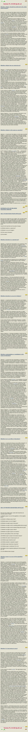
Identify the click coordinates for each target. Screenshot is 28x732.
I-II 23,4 (24, 256)
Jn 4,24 (6, 70)
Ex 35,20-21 (12, 270)
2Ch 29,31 (23, 245)
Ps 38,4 (13, 379)
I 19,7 (10, 686)
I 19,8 (13, 686)
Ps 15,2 (2, 22)
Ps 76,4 (24, 470)
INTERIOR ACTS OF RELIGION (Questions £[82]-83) (9, 209)
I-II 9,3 (7, 281)
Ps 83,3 (13, 90)
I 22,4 (18, 686)
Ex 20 (7, 34)
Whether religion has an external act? (11, 65)
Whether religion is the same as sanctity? (12, 130)
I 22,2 (16, 686)
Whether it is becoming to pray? (9, 648)
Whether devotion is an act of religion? (11, 296)
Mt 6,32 (24, 654)
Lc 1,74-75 (14, 150)
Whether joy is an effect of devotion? (10, 438)
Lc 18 (3, 719)
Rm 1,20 (2, 106)
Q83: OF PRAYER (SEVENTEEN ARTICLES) (12, 507)
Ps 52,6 (8, 309)
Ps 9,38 (13, 564)
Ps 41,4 (21, 474)
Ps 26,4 (22, 631)
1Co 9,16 (14, 26)
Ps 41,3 (13, 473)
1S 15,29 (19, 660)
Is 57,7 (13, 20)
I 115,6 (21, 686)
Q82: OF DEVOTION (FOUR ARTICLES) (11, 213)
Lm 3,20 (12, 448)
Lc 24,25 (25, 489)
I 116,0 (24, 686)
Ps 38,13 (24, 586)
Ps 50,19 (11, 452)
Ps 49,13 (16, 116)
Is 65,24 (12, 623)
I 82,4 (10, 625)
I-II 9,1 (12, 625)
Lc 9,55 (15, 383)
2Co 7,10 (6, 485)
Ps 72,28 (11, 398)
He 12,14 (18, 175)
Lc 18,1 (13, 669)
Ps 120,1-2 (14, 403)
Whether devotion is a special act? (10, 239)
